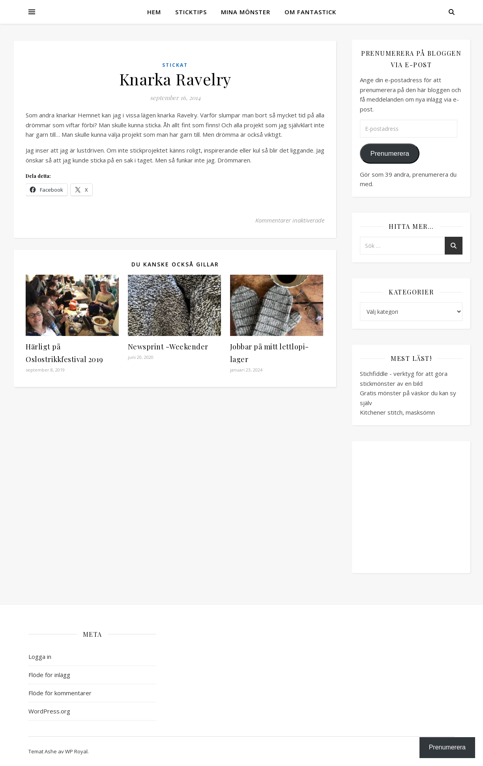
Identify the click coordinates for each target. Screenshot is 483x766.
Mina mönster (245, 12)
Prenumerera (389, 153)
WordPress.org (49, 711)
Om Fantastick (310, 12)
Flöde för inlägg (49, 675)
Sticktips (191, 12)
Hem (154, 12)
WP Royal (76, 751)
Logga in (39, 656)
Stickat (175, 65)
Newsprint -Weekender (168, 346)
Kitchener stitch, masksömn (397, 412)
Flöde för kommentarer (60, 693)
